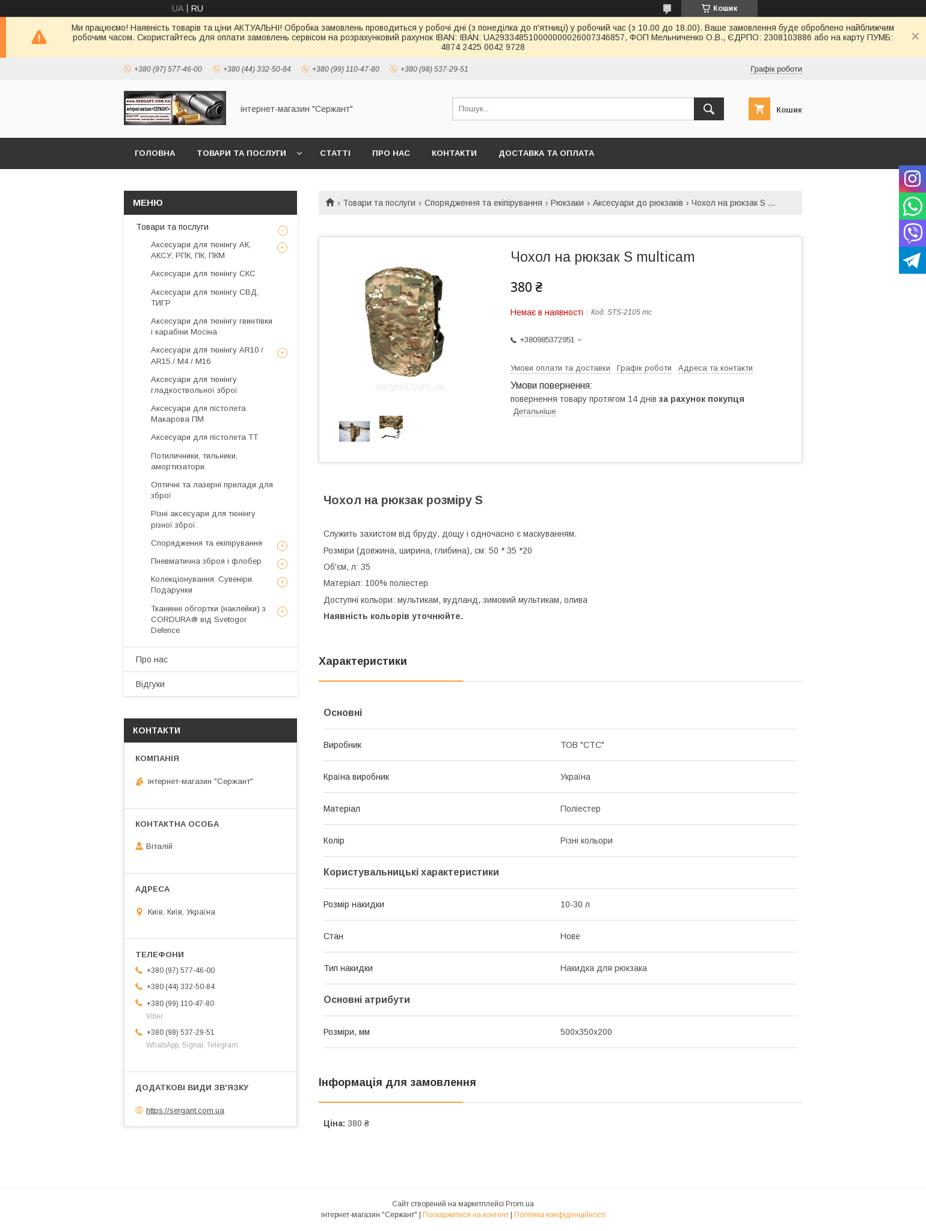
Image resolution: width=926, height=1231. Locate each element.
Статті (335, 153)
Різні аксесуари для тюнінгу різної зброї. (203, 519)
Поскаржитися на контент (466, 1215)
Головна (155, 153)
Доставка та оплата (546, 153)
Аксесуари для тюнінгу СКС (203, 273)
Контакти (454, 153)
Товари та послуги (241, 153)
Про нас (391, 153)
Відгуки (150, 684)
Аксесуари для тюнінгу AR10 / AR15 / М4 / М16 (207, 355)
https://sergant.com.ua (185, 1110)
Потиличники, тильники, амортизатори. (194, 461)
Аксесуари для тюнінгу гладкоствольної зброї (194, 385)
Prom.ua (520, 1204)
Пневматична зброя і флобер (206, 561)
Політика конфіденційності (560, 1215)
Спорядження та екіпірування (483, 203)
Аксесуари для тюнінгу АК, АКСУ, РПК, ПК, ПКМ (201, 250)
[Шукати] (709, 108)
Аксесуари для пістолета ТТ (204, 437)
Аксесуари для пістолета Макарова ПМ (198, 414)
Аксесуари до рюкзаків (638, 203)
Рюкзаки (567, 203)
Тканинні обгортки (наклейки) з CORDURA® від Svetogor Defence (208, 619)
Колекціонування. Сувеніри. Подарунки (202, 584)
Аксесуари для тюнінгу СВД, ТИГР (205, 297)
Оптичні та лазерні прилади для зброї (212, 490)
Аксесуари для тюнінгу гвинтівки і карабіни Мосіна (211, 326)
